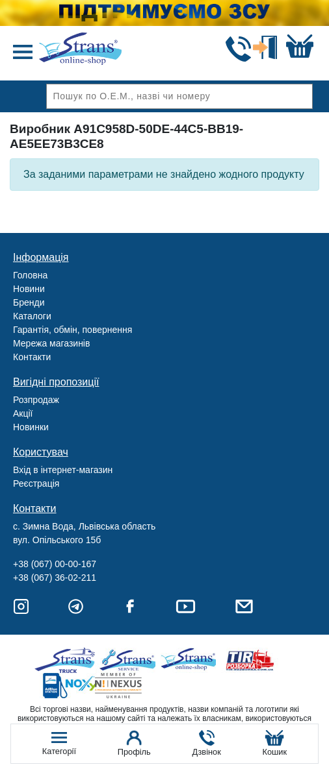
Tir (250, 660)
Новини (29, 289)
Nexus (129, 685)
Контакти (32, 357)
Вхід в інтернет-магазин (62, 470)
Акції (23, 413)
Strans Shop (190, 660)
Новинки (31, 427)
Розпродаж (36, 400)
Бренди (28, 302)
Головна (30, 275)
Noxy (69, 685)
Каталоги (32, 316)
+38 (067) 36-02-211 (54, 577)
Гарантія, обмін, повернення (72, 329)
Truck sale (69, 660)
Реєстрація (36, 483)
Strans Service (129, 660)
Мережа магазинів (51, 343)
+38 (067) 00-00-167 (54, 564)
